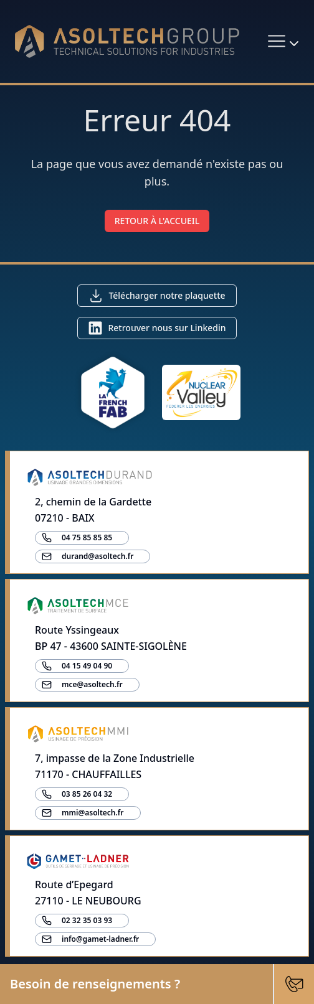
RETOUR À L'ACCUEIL (157, 221)
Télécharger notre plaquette (166, 295)
